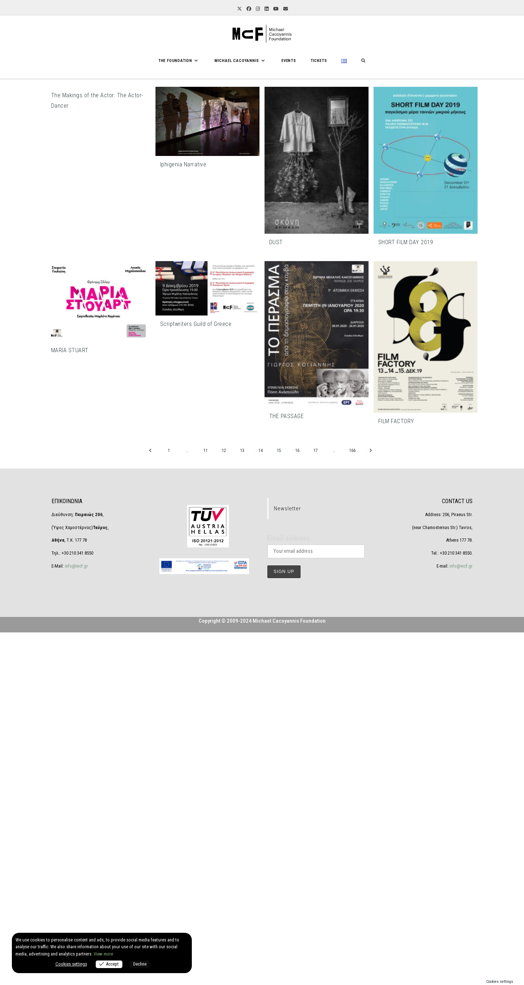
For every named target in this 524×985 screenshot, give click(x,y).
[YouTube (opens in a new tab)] (275, 9)
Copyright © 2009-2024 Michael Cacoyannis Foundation (262, 973)
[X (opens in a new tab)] (239, 9)
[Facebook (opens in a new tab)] (248, 9)
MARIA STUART (70, 350)
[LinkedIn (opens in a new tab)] (266, 9)
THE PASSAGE (286, 416)
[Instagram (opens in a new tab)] (257, 9)
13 (242, 450)
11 (205, 450)
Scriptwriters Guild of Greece (196, 324)
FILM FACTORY (396, 421)
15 (279, 450)
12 (224, 450)
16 (297, 450)
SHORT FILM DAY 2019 (405, 242)
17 (315, 450)
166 (352, 450)
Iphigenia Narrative (183, 164)
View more (103, 954)
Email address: (289, 890)
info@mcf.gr (76, 918)
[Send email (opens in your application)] (285, 9)
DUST (276, 242)
